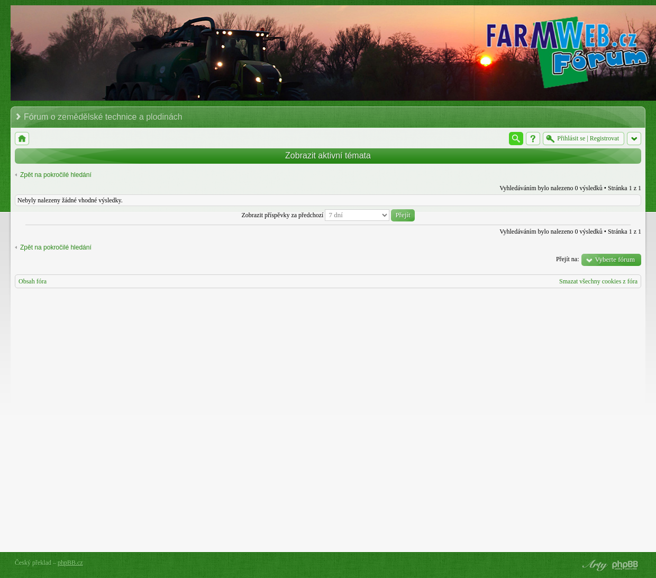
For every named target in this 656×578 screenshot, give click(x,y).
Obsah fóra (33, 281)
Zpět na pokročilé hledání (56, 175)
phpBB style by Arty (593, 565)
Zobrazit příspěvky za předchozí (327, 215)
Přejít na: (567, 259)
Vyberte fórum (615, 259)
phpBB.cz (70, 562)
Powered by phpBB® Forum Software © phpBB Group (625, 565)
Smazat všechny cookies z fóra (598, 281)
